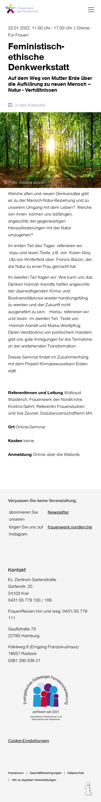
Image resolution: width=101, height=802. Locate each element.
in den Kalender (30, 105)
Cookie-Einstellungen (28, 740)
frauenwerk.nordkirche (70, 527)
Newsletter (58, 512)
